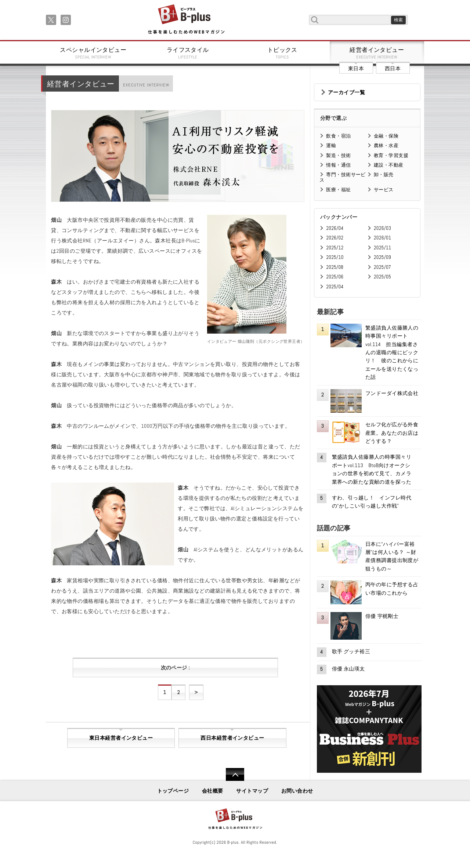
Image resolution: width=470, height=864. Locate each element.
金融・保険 (386, 136)
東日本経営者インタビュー (121, 738)
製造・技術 (338, 155)
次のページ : (175, 667)
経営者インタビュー (377, 53)
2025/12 (334, 248)
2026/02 (334, 238)
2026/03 (382, 228)
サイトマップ (252, 790)
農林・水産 (386, 145)
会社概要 (212, 790)
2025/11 (382, 248)
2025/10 (334, 257)
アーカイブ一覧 (346, 92)
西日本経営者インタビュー (232, 738)
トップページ (173, 790)
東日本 (356, 68)
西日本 (393, 68)
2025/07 (382, 267)
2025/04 (334, 287)
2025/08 (334, 267)
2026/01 (382, 238)
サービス (384, 189)
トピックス (282, 53)
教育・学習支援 (391, 155)
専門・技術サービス (342, 177)
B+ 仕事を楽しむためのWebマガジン (186, 19)
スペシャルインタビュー (93, 53)
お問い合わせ (297, 790)
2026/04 (334, 228)
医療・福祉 (338, 189)
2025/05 (382, 277)
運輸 (331, 145)
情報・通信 (338, 165)
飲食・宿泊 (338, 136)
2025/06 (334, 277)
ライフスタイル (188, 53)
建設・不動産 (389, 165)
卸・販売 (384, 174)
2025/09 (382, 257)
